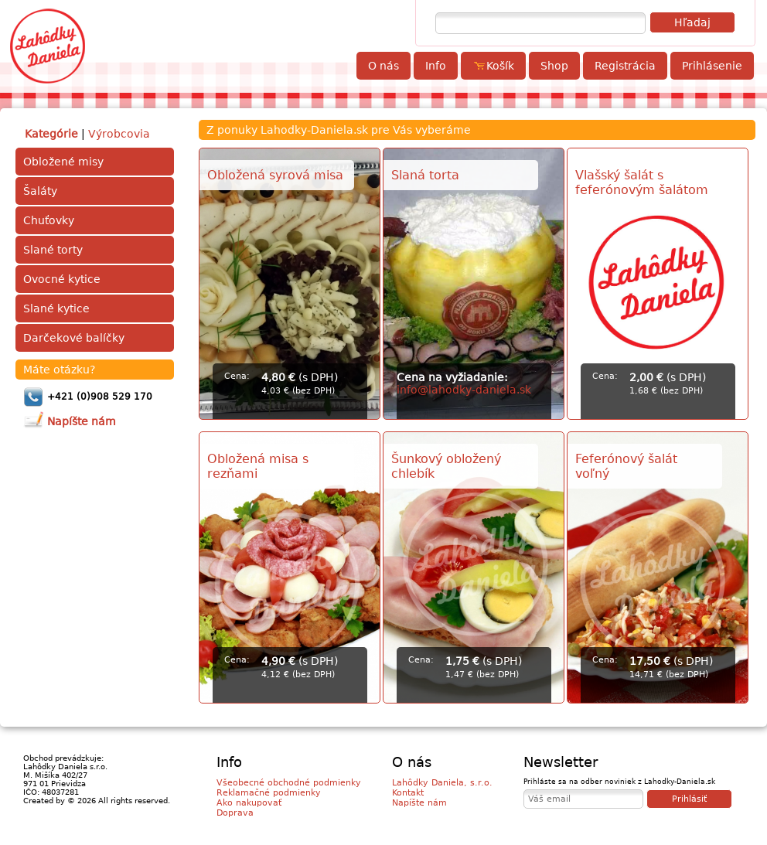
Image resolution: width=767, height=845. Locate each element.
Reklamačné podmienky (268, 793)
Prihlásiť (689, 799)
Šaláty (40, 191)
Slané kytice (56, 308)
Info (435, 66)
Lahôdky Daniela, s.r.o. (442, 783)
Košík (493, 66)
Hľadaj (692, 22)
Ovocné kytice (62, 279)
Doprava (235, 813)
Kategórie (51, 134)
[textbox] (540, 23)
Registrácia (625, 66)
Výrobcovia (119, 134)
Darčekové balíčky (73, 338)
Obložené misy (63, 161)
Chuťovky (48, 220)
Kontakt (408, 793)
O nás (383, 66)
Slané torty (53, 250)
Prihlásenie (712, 66)
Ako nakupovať (248, 803)
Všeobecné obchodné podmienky (288, 783)
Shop (554, 66)
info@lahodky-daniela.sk (464, 389)
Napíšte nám (419, 803)
